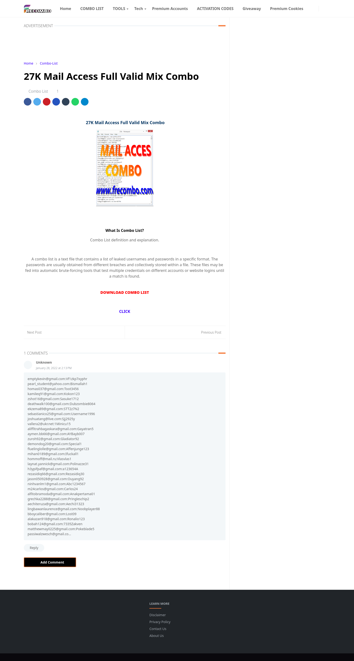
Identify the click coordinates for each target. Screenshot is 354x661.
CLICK (124, 311)
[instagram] (315, 8)
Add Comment (50, 562)
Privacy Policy (159, 622)
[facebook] (310, 8)
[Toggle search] (327, 8)
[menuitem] (65, 8)
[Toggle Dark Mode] (322, 8)
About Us (156, 635)
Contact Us (157, 628)
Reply (34, 547)
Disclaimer (157, 615)
